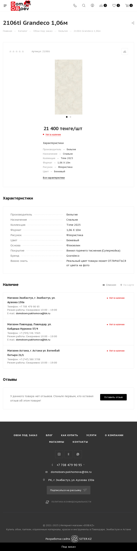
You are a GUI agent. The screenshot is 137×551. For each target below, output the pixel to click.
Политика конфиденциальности (71, 502)
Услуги (91, 435)
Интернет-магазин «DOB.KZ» (77, 525)
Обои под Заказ (25, 435)
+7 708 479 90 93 (69, 464)
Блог (49, 435)
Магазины (56, 441)
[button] (67, 117)
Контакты (80, 441)
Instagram (59, 454)
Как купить (69, 435)
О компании (114, 435)
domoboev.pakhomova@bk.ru (33, 313)
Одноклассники (68, 454)
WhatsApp (78, 454)
